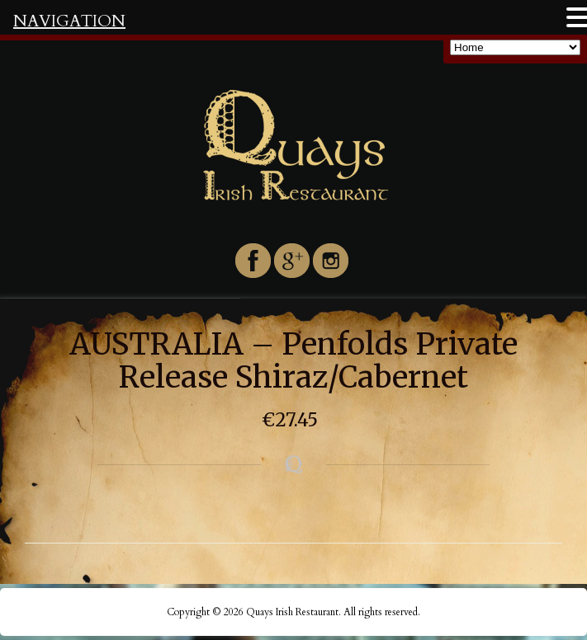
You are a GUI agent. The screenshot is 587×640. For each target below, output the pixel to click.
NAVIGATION (69, 21)
